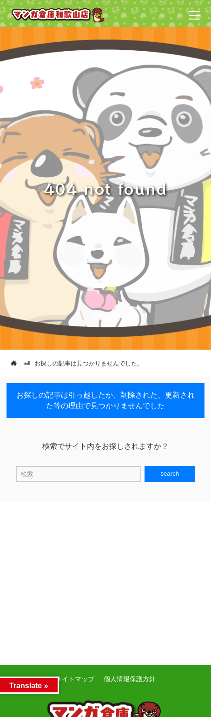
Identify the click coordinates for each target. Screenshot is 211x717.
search (169, 473)
